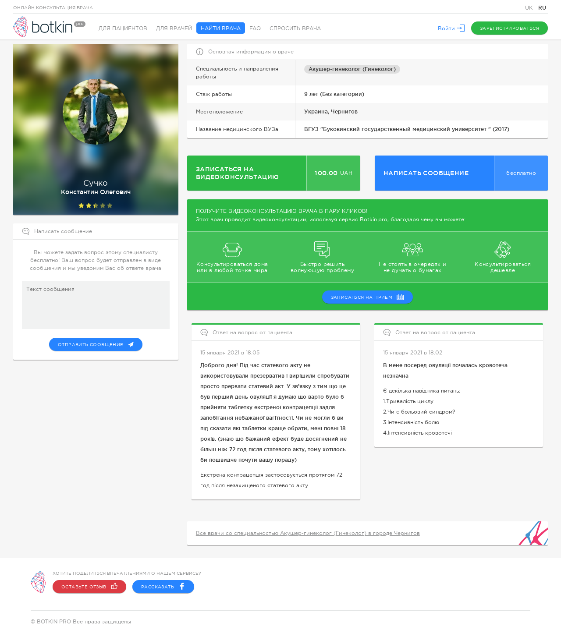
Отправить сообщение (96, 344)
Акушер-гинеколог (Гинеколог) (352, 69)
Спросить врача (295, 28)
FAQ (255, 28)
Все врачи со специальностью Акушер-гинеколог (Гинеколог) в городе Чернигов (308, 533)
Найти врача (221, 28)
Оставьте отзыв (89, 586)
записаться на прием (368, 297)
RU (542, 8)
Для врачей (174, 28)
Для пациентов (123, 28)
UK (530, 8)
